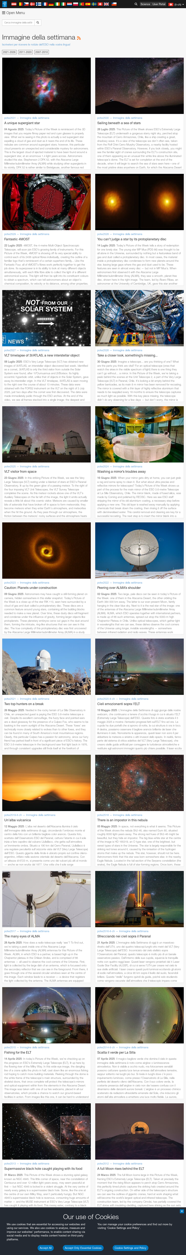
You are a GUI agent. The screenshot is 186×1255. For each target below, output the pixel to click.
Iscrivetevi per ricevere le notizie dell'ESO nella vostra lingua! (36, 44)
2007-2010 (41, 52)
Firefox (16, 603)
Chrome (16, 596)
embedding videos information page (137, 521)
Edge (15, 600)
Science (145, 4)
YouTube (9, 513)
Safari (15, 607)
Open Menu (13, 13)
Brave (15, 592)
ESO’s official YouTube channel (96, 513)
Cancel (33, 671)
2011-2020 (25, 52)
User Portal (158, 4)
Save (13, 671)
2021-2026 (9, 52)
